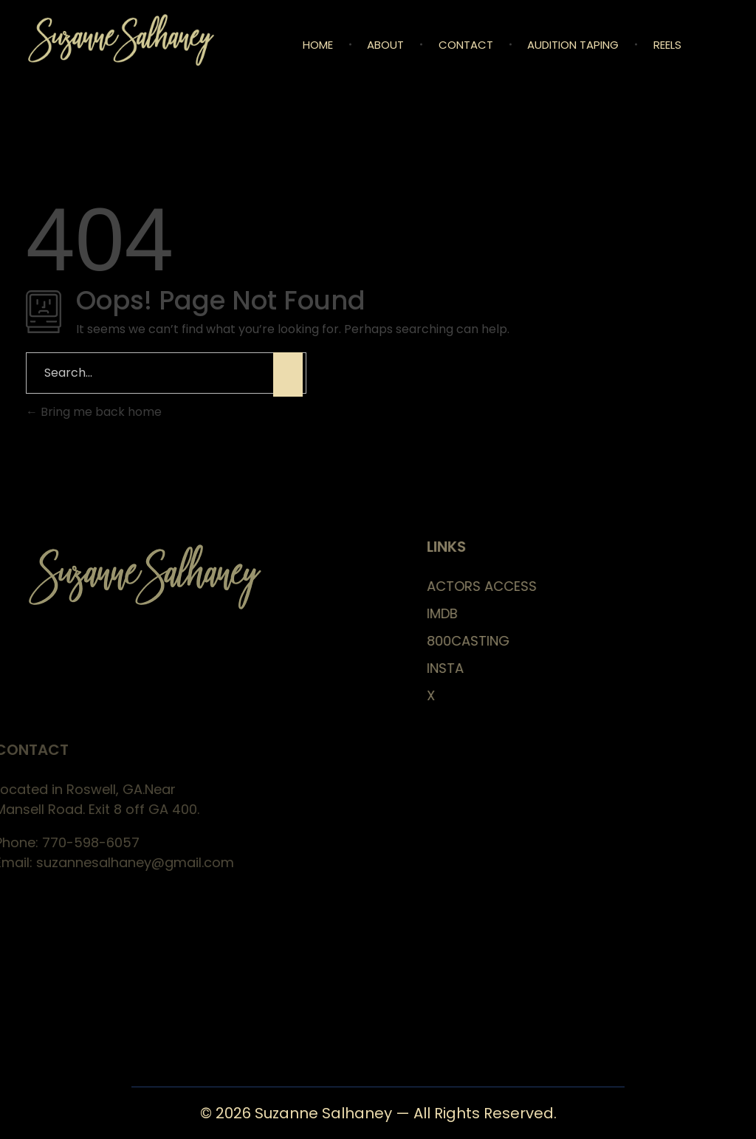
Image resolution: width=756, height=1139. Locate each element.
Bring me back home (94, 411)
